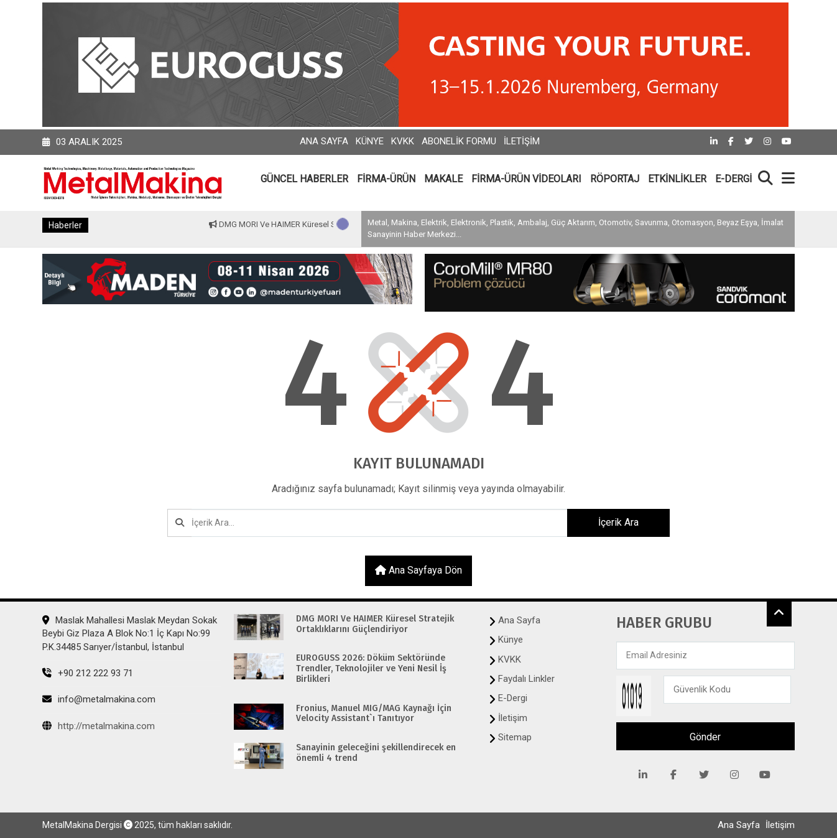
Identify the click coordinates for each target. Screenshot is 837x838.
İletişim (522, 141)
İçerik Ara (618, 522)
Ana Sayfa (324, 141)
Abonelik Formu (459, 141)
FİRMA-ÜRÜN (386, 179)
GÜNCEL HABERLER (304, 179)
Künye (370, 141)
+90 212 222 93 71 (87, 673)
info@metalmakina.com (98, 699)
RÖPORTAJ (614, 179)
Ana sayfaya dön (418, 570)
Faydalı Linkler (526, 678)
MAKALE (443, 179)
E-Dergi (512, 698)
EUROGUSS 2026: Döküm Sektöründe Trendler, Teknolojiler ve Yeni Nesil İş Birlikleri (371, 668)
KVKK (402, 141)
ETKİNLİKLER (677, 179)
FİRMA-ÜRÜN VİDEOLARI (526, 179)
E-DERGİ (733, 179)
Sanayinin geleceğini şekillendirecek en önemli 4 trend (376, 753)
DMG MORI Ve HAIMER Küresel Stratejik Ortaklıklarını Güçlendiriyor (375, 624)
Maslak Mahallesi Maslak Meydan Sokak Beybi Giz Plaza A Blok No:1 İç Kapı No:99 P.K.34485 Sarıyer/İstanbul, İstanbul (129, 634)
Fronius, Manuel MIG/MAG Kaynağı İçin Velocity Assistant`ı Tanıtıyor (373, 714)
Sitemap (515, 737)
